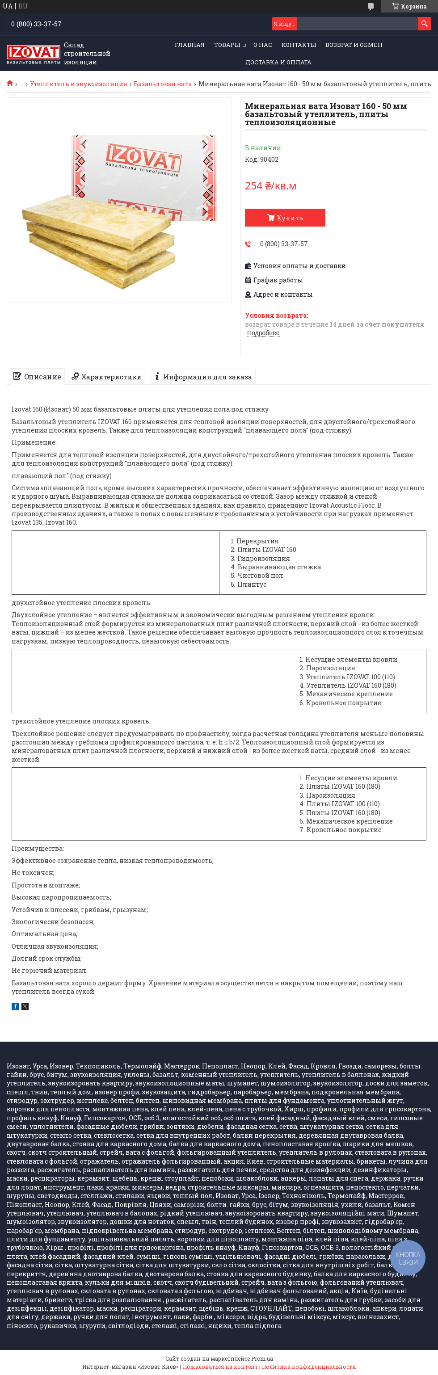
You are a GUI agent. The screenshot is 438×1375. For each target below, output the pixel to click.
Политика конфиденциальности (309, 1366)
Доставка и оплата (278, 62)
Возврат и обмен (354, 45)
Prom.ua (262, 1358)
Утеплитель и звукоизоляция (78, 84)
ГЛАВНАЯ (190, 45)
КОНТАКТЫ (299, 45)
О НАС (262, 45)
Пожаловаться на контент (220, 1366)
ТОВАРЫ (227, 45)
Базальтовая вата (163, 84)
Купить (290, 217)
